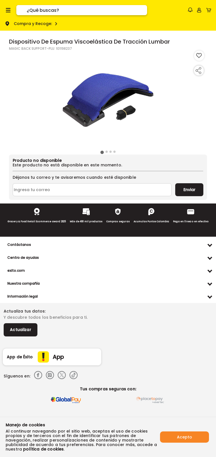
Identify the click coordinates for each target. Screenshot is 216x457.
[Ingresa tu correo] (92, 189)
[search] (87, 10)
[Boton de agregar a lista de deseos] (199, 56)
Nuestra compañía (23, 283)
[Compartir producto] (198, 70)
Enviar (189, 190)
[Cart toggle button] (210, 10)
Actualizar (20, 329)
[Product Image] (108, 100)
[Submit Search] (21, 10)
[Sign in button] (199, 10)
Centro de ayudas (23, 257)
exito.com (16, 270)
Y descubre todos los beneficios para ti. (45, 317)
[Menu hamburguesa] (8, 10)
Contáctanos (19, 244)
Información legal (22, 296)
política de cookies (43, 449)
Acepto (184, 437)
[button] (190, 10)
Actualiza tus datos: (25, 311)
